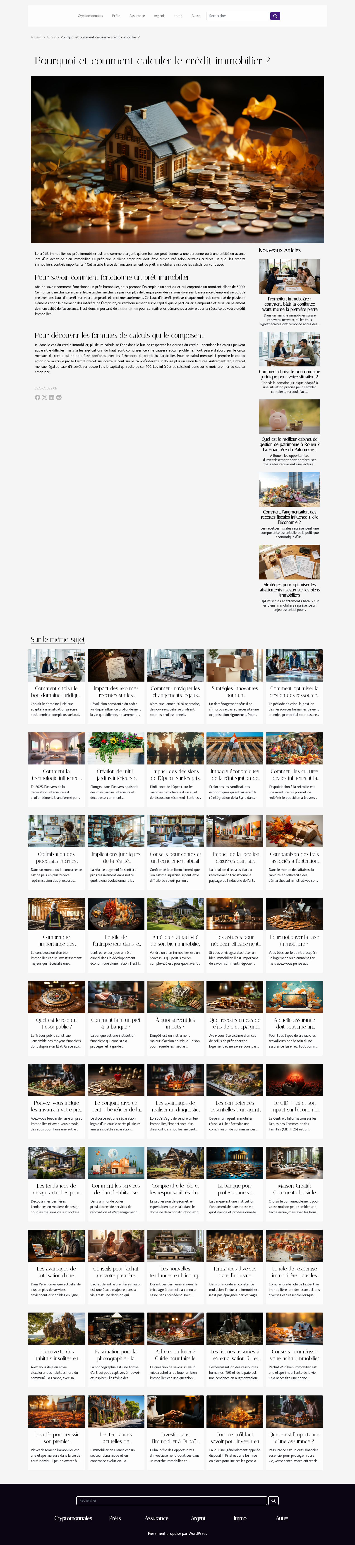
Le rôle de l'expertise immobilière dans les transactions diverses (294, 1275)
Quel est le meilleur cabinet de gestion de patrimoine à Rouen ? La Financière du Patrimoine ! (289, 444)
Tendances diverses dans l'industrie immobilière (235, 1275)
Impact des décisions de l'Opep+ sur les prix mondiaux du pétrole (175, 778)
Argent (159, 16)
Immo (178, 16)
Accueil (36, 37)
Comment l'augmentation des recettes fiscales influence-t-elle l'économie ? (289, 517)
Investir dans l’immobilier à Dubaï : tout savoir (175, 1441)
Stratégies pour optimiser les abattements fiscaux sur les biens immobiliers (290, 590)
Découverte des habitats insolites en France (56, 1358)
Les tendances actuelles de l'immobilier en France (115, 1441)
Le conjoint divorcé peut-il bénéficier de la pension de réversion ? (116, 1110)
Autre (196, 16)
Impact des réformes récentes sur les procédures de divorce (116, 695)
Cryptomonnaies (90, 16)
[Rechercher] (237, 16)
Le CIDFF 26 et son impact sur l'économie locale (294, 1110)
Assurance (137, 16)
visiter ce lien (128, 309)
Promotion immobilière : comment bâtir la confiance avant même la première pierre (289, 304)
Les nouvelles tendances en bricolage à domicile (175, 1275)
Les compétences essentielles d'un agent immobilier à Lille (235, 1110)
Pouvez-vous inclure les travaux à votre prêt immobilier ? (56, 1110)
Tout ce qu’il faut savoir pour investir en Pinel (235, 1441)
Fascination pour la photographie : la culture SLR (116, 1358)
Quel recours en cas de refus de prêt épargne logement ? (234, 1027)
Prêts (116, 16)
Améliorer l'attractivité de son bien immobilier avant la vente (175, 944)
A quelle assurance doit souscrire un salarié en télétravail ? (294, 1027)
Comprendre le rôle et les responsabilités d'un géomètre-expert (175, 1193)
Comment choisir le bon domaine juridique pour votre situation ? (289, 374)
